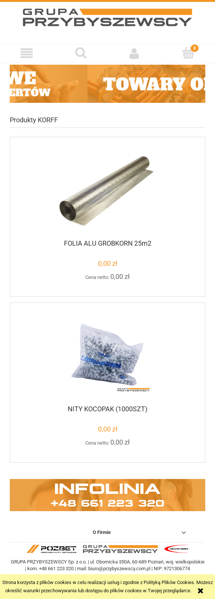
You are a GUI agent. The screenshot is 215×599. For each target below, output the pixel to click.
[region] (107, 84)
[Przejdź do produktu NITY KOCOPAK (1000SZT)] (107, 356)
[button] (26, 53)
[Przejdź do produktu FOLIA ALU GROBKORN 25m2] (107, 191)
